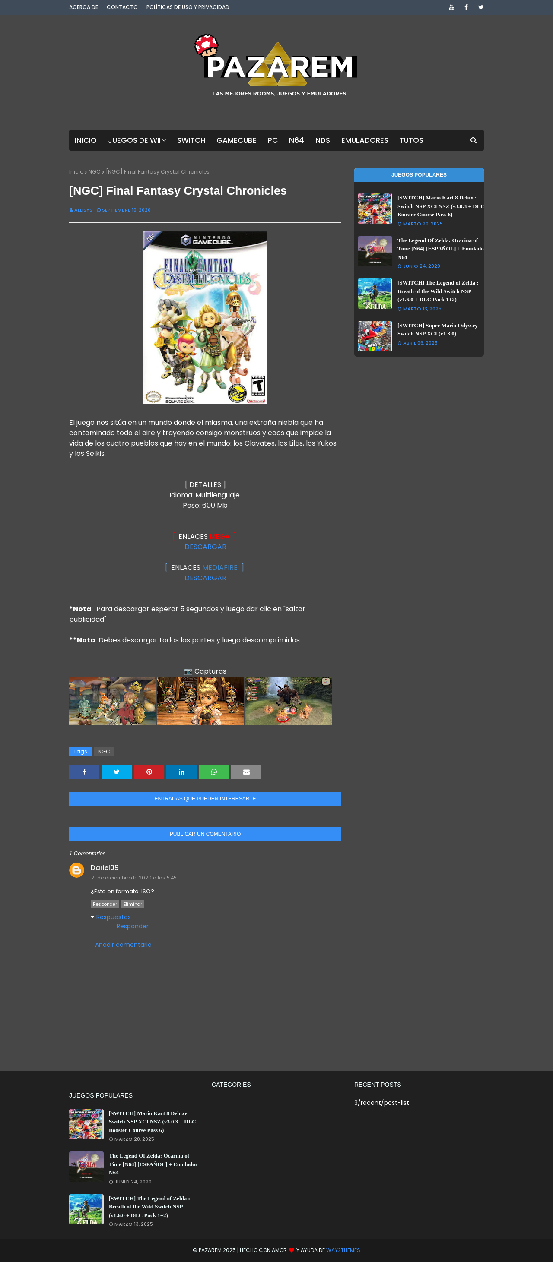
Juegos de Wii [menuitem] (134, 140)
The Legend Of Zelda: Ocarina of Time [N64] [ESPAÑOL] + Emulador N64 (441, 248)
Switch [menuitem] (191, 140)
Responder (105, 904)
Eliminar (133, 904)
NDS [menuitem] (322, 140)
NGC (95, 171)
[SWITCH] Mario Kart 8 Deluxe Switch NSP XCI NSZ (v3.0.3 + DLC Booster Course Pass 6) (441, 206)
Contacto (122, 7)
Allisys (83, 209)
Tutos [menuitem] (411, 140)
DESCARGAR (205, 547)
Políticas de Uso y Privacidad (187, 7)
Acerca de (83, 7)
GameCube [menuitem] (236, 140)
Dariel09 (105, 867)
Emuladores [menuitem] (364, 140)
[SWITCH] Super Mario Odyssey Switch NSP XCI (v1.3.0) (437, 329)
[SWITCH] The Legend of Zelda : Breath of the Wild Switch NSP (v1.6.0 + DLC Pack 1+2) (438, 291)
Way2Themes (343, 1250)
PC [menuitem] (273, 140)
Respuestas (113, 917)
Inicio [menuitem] (86, 140)
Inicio (76, 171)
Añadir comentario (123, 944)
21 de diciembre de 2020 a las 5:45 (134, 877)
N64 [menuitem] (296, 140)
